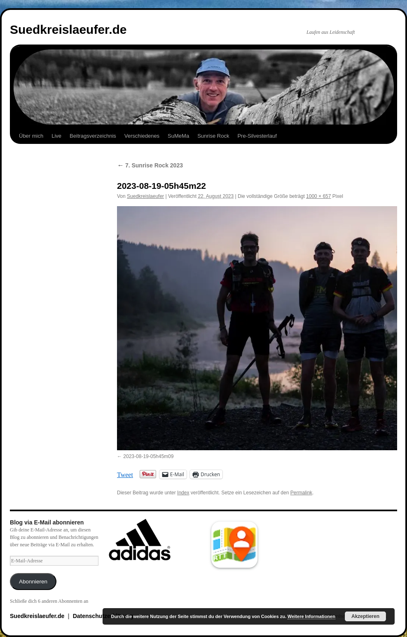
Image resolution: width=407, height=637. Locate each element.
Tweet (125, 474)
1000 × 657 (318, 196)
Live (56, 136)
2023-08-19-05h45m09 (148, 456)
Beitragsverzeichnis (93, 136)
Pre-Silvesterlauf (256, 136)
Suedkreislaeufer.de (68, 29)
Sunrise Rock (213, 136)
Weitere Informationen (311, 616)
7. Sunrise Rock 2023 (150, 165)
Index (183, 493)
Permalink (301, 493)
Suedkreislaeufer (145, 196)
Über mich (31, 136)
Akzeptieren (365, 616)
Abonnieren (33, 581)
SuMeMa (178, 136)
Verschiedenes (141, 136)
